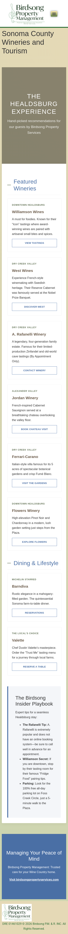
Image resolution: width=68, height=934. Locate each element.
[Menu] (54, 14)
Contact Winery (34, 370)
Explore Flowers (34, 542)
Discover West (34, 306)
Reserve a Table (34, 666)
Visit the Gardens (34, 483)
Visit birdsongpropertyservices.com (34, 879)
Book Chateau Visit (34, 429)
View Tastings (34, 243)
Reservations (34, 612)
